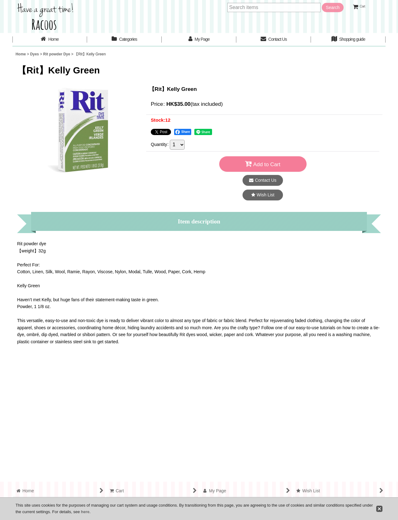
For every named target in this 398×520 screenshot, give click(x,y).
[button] (263, 195)
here (85, 511)
